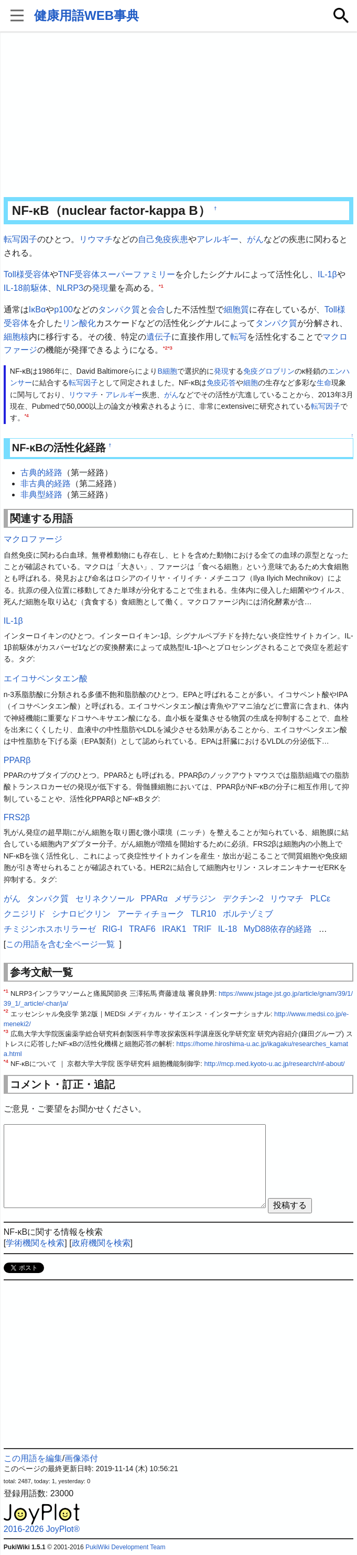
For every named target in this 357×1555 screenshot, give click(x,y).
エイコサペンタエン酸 (46, 678)
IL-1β (327, 274)
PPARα (154, 898)
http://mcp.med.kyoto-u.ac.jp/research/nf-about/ (274, 1064)
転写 (238, 336)
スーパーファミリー (137, 274)
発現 (100, 288)
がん (255, 239)
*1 (161, 285)
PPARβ (17, 760)
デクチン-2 (243, 898)
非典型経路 (41, 494)
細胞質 (236, 309)
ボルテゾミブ (248, 913)
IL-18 (13, 288)
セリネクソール (104, 898)
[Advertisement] (178, 115)
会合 (156, 309)
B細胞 (167, 371)
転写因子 (20, 239)
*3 (170, 348)
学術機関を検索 (35, 1242)
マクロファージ (33, 539)
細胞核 (16, 336)
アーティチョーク (151, 913)
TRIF (202, 929)
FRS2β (17, 817)
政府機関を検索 (101, 1242)
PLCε (320, 898)
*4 (27, 416)
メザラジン (195, 898)
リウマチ (96, 239)
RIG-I (112, 929)
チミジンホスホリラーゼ (50, 929)
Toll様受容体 (27, 274)
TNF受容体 (79, 274)
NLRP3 (69, 288)
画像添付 (81, 1458)
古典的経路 (41, 472)
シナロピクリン (81, 913)
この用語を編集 (33, 1458)
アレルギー (218, 239)
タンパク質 (119, 309)
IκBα (37, 309)
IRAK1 (174, 929)
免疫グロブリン (269, 371)
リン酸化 (79, 323)
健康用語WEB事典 (86, 15)
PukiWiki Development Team (125, 1547)
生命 (324, 382)
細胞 (250, 382)
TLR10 (203, 913)
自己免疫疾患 (163, 239)
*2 (165, 348)
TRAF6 (142, 929)
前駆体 (35, 288)
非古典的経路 (45, 483)
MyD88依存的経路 (278, 929)
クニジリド (25, 913)
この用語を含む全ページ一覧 (60, 944)
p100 (63, 309)
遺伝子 (158, 336)
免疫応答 (221, 382)
